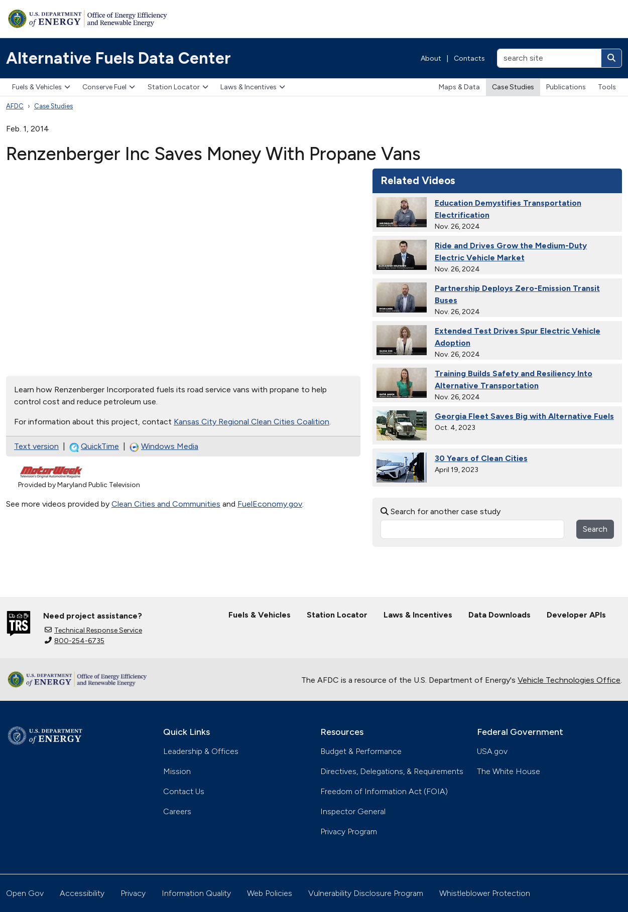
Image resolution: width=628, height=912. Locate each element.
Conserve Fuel (108, 87)
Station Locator (178, 87)
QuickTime (94, 446)
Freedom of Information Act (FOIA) (384, 791)
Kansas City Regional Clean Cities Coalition (251, 421)
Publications (566, 87)
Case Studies (513, 87)
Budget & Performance (361, 751)
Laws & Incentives (252, 87)
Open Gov (25, 893)
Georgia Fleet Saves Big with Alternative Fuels (524, 416)
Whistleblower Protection (484, 893)
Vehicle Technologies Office (569, 680)
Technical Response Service (93, 630)
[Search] (611, 58)
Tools (607, 87)
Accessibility (82, 893)
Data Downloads (499, 615)
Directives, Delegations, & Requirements (391, 771)
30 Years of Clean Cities (481, 458)
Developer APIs (576, 615)
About (431, 58)
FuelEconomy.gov (269, 504)
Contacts (469, 58)
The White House (508, 771)
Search (595, 529)
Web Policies (269, 893)
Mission (177, 771)
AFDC (15, 106)
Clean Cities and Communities (165, 504)
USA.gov (492, 751)
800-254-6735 (74, 641)
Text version (36, 446)
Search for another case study (440, 511)
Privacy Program (348, 831)
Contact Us (183, 791)
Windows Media (164, 446)
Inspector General (353, 811)
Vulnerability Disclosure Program (365, 893)
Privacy (133, 893)
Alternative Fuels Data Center (118, 58)
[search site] (549, 58)
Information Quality (196, 893)
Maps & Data (459, 87)
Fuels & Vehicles (41, 87)
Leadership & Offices (200, 751)
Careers (177, 811)
